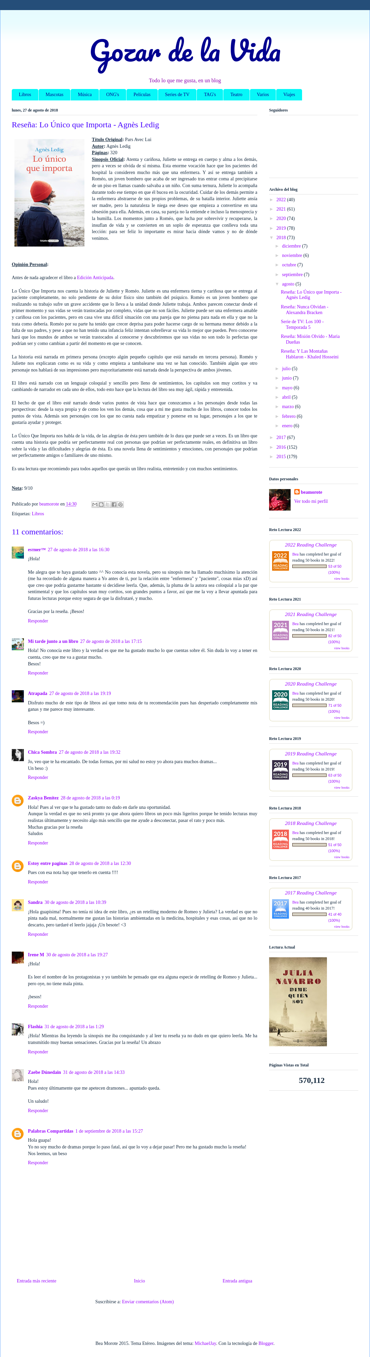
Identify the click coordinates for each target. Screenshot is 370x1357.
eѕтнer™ (37, 549)
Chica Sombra (42, 752)
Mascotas (55, 94)
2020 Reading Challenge (311, 684)
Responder (38, 620)
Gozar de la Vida (185, 50)
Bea (295, 554)
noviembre (292, 255)
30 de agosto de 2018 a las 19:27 (77, 954)
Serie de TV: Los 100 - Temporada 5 (302, 324)
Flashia (35, 1026)
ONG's (112, 94)
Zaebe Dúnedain (44, 1072)
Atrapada (37, 693)
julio (287, 368)
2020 (281, 218)
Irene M (36, 954)
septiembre (293, 274)
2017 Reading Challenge (311, 892)
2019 (281, 228)
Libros (25, 94)
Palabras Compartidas (50, 1131)
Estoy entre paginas (47, 863)
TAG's (210, 94)
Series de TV (177, 94)
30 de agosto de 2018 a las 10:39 (75, 902)
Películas (142, 94)
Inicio (139, 1280)
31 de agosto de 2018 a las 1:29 (74, 1026)
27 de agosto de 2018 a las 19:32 (89, 752)
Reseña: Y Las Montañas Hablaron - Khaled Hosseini (310, 354)
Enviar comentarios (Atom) (148, 1301)
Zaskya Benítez (43, 797)
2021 (281, 209)
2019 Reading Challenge (311, 753)
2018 (281, 237)
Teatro (236, 94)
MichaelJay (205, 1343)
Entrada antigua (237, 1280)
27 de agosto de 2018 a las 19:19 (80, 693)
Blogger (265, 1343)
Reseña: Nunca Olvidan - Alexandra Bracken (304, 309)
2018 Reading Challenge (311, 823)
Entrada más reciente (36, 1280)
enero (288, 425)
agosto (288, 284)
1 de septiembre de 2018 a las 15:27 (109, 1131)
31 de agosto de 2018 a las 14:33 (93, 1072)
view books (341, 578)
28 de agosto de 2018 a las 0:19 (90, 797)
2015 (281, 456)
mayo (288, 387)
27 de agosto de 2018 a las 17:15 (111, 641)
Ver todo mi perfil (311, 501)
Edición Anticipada (95, 277)
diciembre (292, 246)
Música (84, 94)
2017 (281, 437)
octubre (289, 264)
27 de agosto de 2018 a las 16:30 (78, 549)
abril (287, 397)
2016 (281, 447)
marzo (288, 406)
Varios (263, 94)
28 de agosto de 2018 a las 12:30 (100, 863)
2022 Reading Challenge (311, 545)
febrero (289, 416)
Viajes (289, 94)
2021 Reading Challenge (311, 614)
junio (287, 378)
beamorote (312, 492)
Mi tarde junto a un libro (53, 641)
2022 (281, 199)
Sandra (35, 902)
